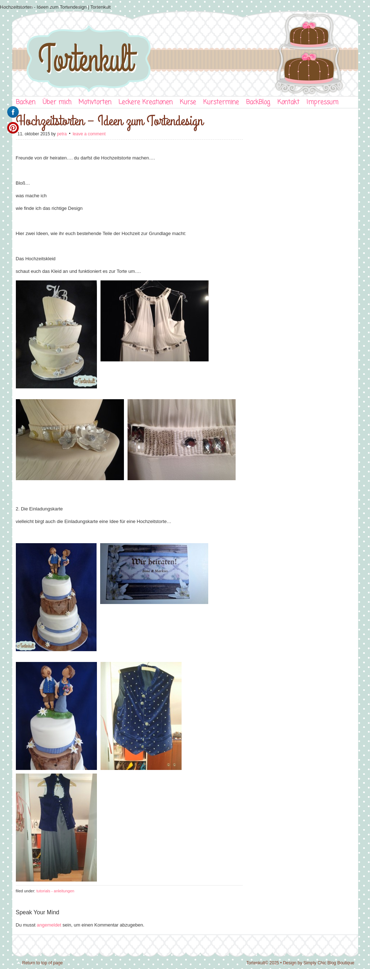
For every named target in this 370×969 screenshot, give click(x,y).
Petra (62, 133)
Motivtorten (95, 102)
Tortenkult (185, 52)
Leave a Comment (89, 133)
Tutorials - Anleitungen (55, 891)
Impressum (322, 102)
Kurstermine (221, 102)
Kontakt (288, 102)
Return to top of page (42, 962)
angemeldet (49, 925)
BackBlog (258, 102)
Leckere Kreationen (146, 102)
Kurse (188, 102)
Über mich (57, 102)
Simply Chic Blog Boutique (328, 962)
